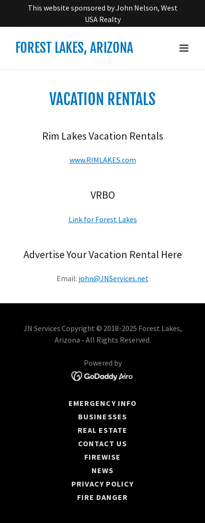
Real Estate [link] (102, 430)
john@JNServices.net (113, 278)
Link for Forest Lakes (102, 219)
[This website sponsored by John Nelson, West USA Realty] (102, 13)
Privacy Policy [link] (102, 483)
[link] (74, 50)
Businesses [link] (102, 416)
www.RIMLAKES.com (102, 160)
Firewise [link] (102, 457)
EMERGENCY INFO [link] (102, 403)
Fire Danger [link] (102, 497)
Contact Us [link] (102, 443)
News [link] (102, 470)
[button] (184, 48)
